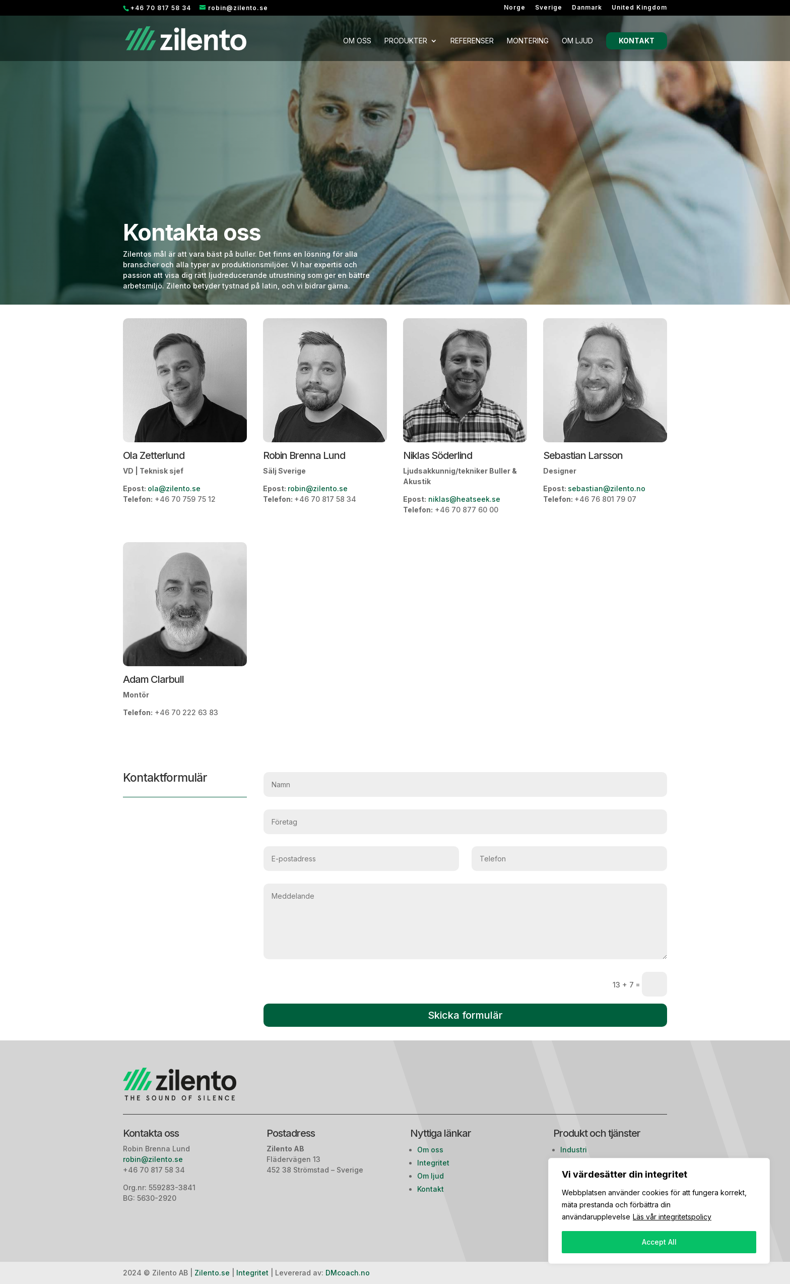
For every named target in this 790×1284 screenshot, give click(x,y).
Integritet (433, 1162)
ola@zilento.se (174, 488)
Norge (514, 8)
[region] (659, 1211)
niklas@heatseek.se (463, 499)
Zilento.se (212, 1272)
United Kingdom (639, 8)
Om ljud (577, 41)
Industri (573, 1149)
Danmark (587, 8)
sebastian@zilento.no (606, 488)
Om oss (357, 41)
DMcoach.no (347, 1272)
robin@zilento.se (318, 488)
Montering (528, 41)
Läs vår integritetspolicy (672, 1216)
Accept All (659, 1242)
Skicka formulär (465, 1015)
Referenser (472, 41)
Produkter (405, 41)
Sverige (548, 8)
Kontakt (636, 40)
